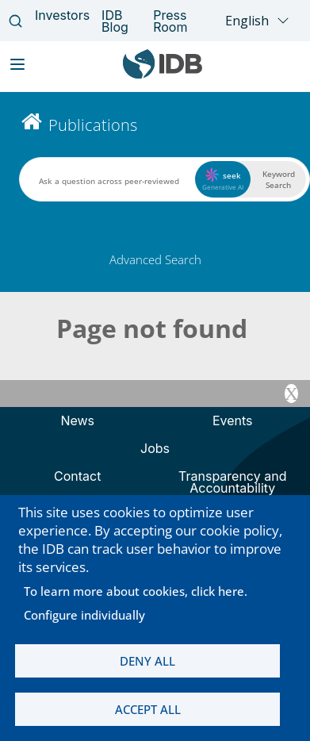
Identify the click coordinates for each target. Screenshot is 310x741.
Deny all (147, 661)
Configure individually (84, 615)
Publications (92, 125)
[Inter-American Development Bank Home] (162, 75)
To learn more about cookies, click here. (135, 591)
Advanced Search (155, 259)
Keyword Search (278, 179)
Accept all (148, 709)
